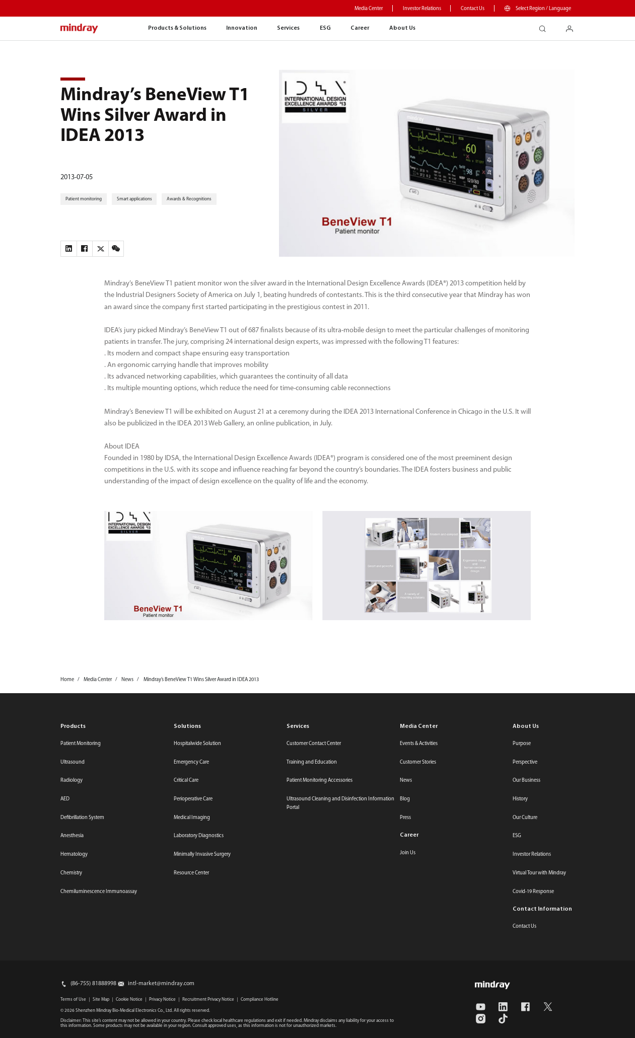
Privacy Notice (162, 999)
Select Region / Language (543, 9)
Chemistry (71, 873)
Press (405, 818)
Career (359, 28)
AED (64, 799)
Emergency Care (191, 762)
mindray (79, 29)
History (520, 799)
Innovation (241, 28)
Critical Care (186, 780)
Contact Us (472, 9)
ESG (325, 28)
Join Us (407, 853)
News (406, 780)
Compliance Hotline (259, 999)
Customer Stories (418, 762)
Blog (405, 799)
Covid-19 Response (533, 892)
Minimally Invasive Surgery (202, 854)
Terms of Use (73, 999)
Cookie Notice (129, 999)
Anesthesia (72, 836)
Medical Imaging (192, 818)
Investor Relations (422, 9)
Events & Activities (419, 744)
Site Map (101, 999)
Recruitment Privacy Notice (208, 999)
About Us (402, 28)
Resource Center (191, 873)
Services (288, 28)
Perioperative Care (193, 799)
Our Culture (525, 818)
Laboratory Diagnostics (199, 836)
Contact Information (542, 909)
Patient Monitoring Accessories (319, 780)
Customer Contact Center (314, 744)
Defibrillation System (82, 818)
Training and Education (312, 762)
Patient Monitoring (80, 744)
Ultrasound (72, 762)
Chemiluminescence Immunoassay (98, 892)
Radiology (71, 780)
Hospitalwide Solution (197, 744)
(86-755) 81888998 (93, 984)
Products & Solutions (177, 28)
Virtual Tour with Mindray (539, 873)
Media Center (369, 9)
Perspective (525, 762)
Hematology (74, 854)
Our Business (526, 780)
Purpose (522, 744)
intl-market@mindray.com (161, 984)
